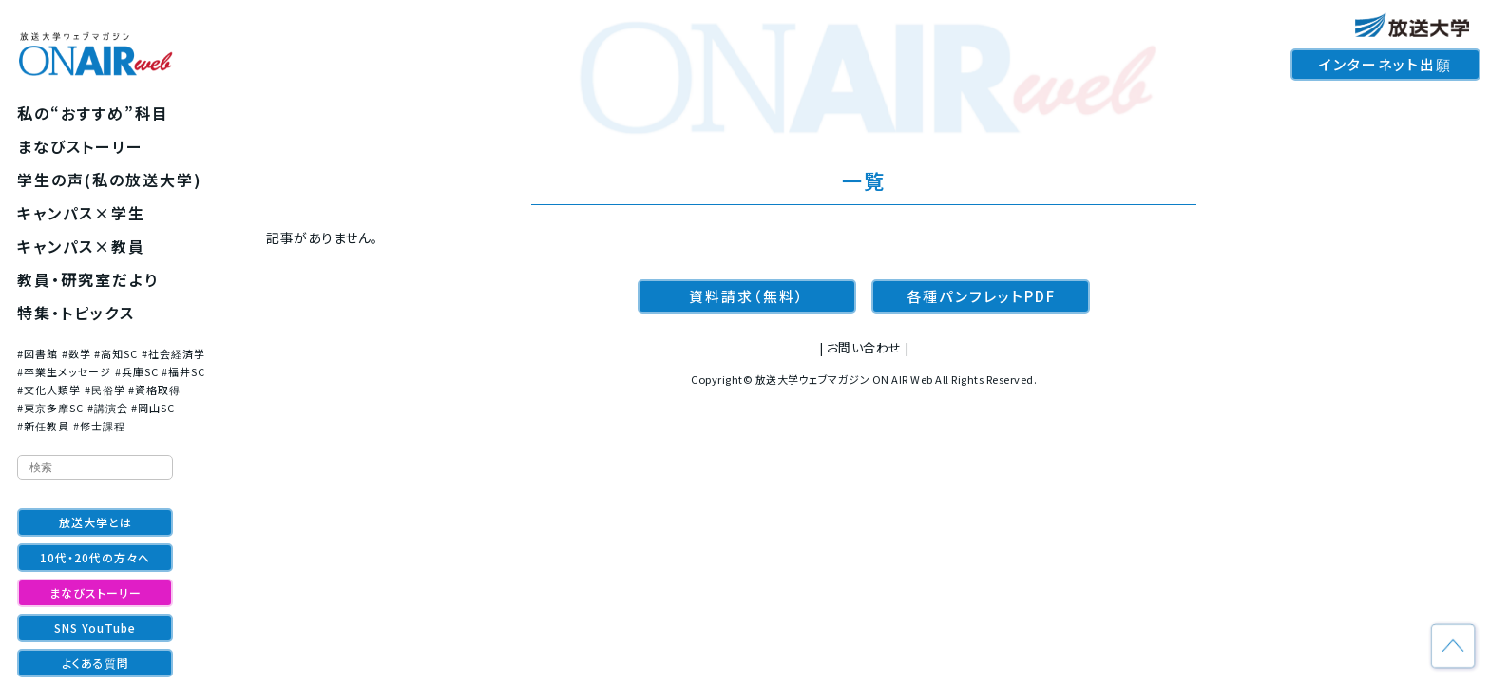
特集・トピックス (76, 312)
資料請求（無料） (747, 296)
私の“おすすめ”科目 (93, 113)
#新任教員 (43, 425)
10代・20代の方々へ (95, 557)
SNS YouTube (95, 627)
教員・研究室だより (88, 279)
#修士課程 (99, 425)
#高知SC (116, 353)
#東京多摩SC (50, 407)
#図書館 (37, 353)
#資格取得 (154, 389)
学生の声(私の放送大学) (109, 179)
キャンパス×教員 (81, 246)
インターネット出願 (1385, 64)
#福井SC (183, 371)
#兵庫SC (137, 371)
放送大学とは (95, 522)
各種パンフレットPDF (981, 296)
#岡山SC (153, 407)
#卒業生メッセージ (64, 371)
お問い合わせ (864, 347)
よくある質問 (95, 663)
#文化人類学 (49, 389)
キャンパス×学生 (81, 212)
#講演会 (107, 407)
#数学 (76, 353)
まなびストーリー (80, 146)
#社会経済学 (173, 353)
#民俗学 (105, 389)
